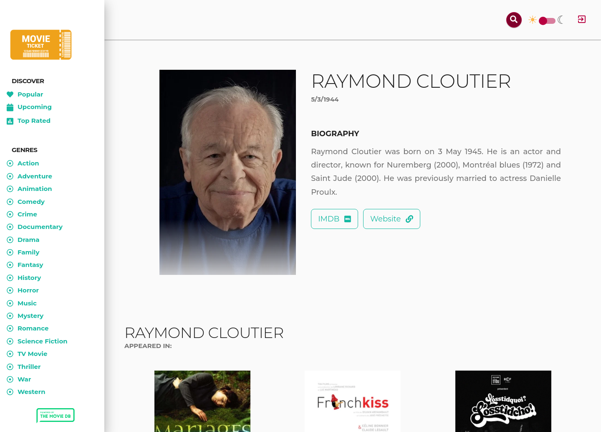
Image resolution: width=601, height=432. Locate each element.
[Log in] (582, 20)
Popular (25, 94)
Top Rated (29, 121)
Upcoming (29, 107)
